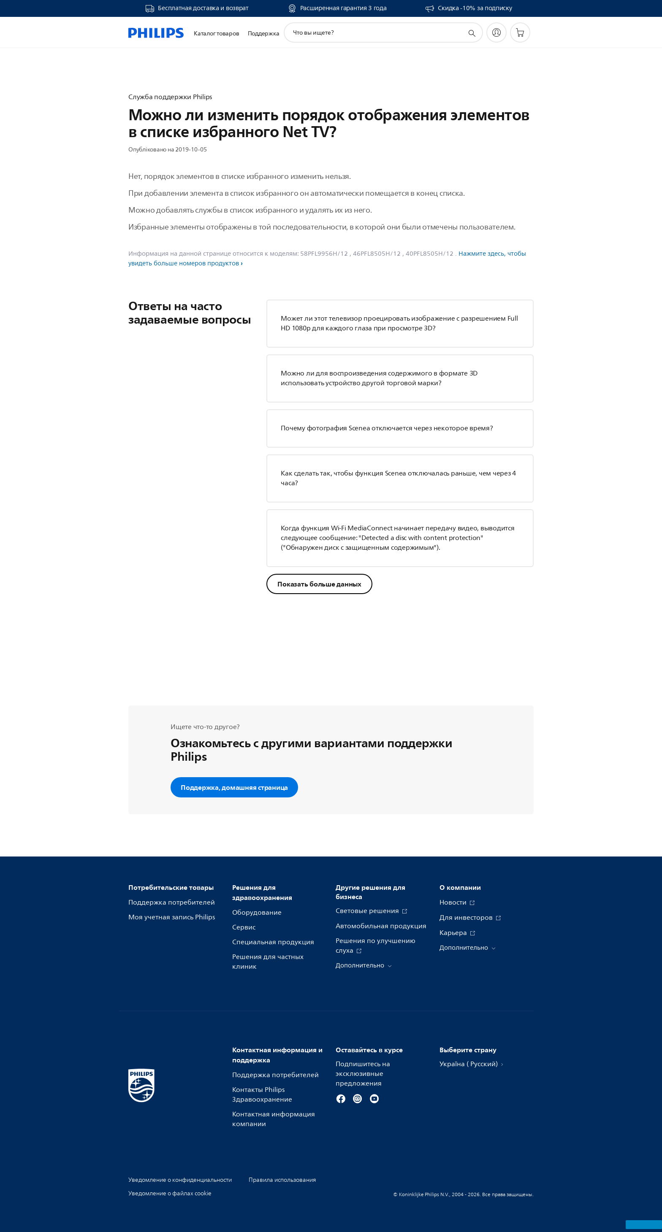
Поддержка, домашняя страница (234, 787)
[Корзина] (520, 32)
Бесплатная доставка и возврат (203, 8)
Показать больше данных (319, 584)
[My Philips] (496, 32)
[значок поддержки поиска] (472, 33)
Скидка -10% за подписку (475, 8)
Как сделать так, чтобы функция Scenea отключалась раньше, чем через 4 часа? (398, 478)
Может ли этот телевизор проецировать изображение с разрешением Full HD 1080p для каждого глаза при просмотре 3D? (399, 323)
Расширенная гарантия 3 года (343, 8)
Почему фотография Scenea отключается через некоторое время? (387, 428)
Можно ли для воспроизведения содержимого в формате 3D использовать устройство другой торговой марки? (379, 378)
